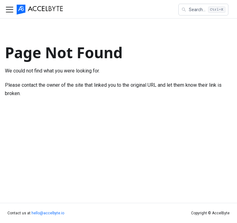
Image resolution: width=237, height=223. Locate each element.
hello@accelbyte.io (47, 213)
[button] (203, 9)
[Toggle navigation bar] (9, 9)
